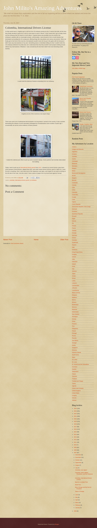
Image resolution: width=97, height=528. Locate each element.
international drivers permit (27, 167)
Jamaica (74, 271)
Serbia (74, 345)
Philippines (75, 328)
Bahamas (74, 163)
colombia (12, 180)
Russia (74, 335)
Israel (73, 266)
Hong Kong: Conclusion (86, 86)
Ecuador (74, 216)
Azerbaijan (75, 161)
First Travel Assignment (78, 77)
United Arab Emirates (78, 388)
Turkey (74, 383)
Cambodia (75, 182)
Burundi (74, 180)
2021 (75, 416)
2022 (75, 413)
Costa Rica (75, 194)
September (78, 462)
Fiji (73, 223)
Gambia (74, 230)
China (73, 190)
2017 (75, 426)
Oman (73, 321)
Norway (74, 319)
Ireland (74, 264)
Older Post (64, 240)
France (74, 228)
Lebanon (74, 283)
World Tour (78, 484)
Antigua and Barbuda (77, 149)
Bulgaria (74, 178)
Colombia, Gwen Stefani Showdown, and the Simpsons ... (84, 474)
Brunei (74, 175)
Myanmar (74, 309)
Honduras (74, 249)
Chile (73, 187)
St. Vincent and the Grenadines (80, 364)
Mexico (74, 300)
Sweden (74, 369)
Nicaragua (75, 316)
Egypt (73, 218)
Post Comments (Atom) (17, 243)
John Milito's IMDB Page (78, 68)
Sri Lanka (74, 359)
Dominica (74, 211)
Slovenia (74, 350)
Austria (74, 159)
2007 (75, 452)
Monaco (74, 302)
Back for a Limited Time (81, 482)
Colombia (74, 192)
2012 (75, 439)
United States (75, 393)
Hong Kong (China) (77, 252)
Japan (73, 273)
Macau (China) (76, 292)
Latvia (73, 280)
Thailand (74, 378)
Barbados (74, 166)
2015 (75, 432)
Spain (73, 357)
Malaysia (74, 295)
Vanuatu (74, 398)
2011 (75, 442)
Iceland (74, 256)
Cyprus (74, 201)
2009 (75, 447)
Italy (73, 268)
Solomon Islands (76, 352)
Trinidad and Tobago (77, 381)
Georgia (74, 233)
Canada (74, 185)
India (73, 259)
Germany (74, 235)
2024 (75, 408)
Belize (73, 170)
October (77, 460)
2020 (75, 419)
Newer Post (7, 240)
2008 (75, 450)
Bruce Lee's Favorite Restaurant (85, 99)
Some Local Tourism (85, 112)
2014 (75, 434)
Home (36, 240)
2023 (75, 411)
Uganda (74, 386)
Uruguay (74, 395)
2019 (75, 421)
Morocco (74, 307)
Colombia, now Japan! (81, 470)
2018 (75, 424)
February (78, 505)
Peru (73, 326)
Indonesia (74, 261)
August (77, 465)
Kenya (74, 278)
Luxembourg (75, 290)
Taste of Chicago (79, 491)
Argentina (74, 151)
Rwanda (74, 338)
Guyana (74, 245)
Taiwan (74, 374)
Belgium (74, 168)
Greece (74, 237)
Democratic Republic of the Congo (81, 206)
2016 (75, 429)
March (77, 502)
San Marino (75, 340)
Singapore (75, 347)
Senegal (74, 343)
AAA (40, 167)
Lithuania (74, 288)
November (78, 457)
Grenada (74, 240)
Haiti (73, 247)
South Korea (75, 354)
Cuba (73, 199)
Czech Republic (76, 204)
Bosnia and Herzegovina (78, 173)
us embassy (33, 180)
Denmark (74, 209)
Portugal (74, 333)
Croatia (74, 197)
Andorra (74, 147)
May (76, 497)
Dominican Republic (77, 214)
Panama (74, 323)
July (76, 468)
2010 (75, 444)
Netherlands (75, 312)
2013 (75, 437)
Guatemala (75, 242)
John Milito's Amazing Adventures (42, 8)
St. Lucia (74, 362)
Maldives (74, 297)
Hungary (74, 254)
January (77, 507)
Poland (74, 331)
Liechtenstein (75, 285)
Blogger (57, 524)
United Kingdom (76, 390)
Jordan (74, 276)
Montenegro (75, 304)
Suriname (74, 367)
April (76, 500)
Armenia (74, 154)
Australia (74, 156)
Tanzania (74, 376)
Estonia (74, 221)
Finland (74, 225)
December (78, 454)
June (76, 494)
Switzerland (75, 371)
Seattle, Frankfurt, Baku (86, 124)
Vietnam (74, 400)
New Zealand (75, 314)
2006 (75, 511)
